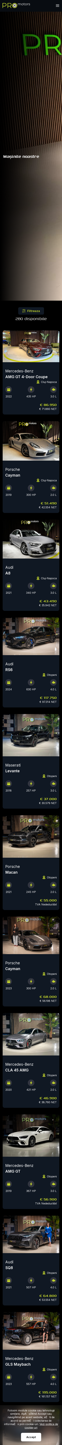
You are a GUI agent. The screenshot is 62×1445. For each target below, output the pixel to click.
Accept (31, 1437)
